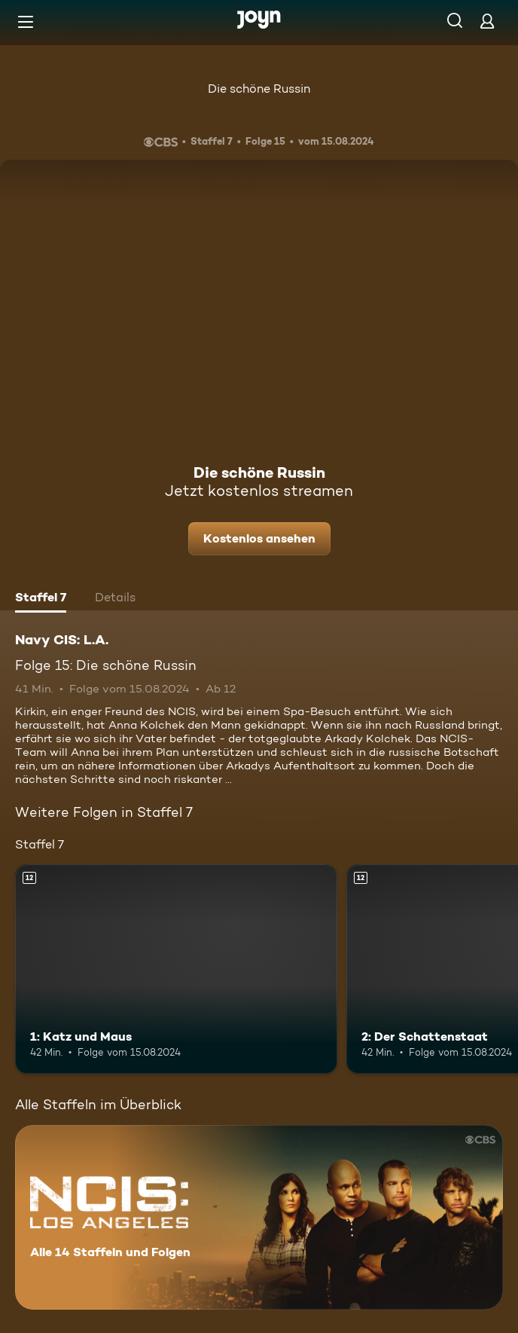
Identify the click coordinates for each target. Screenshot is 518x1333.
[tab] (40, 599)
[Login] (487, 21)
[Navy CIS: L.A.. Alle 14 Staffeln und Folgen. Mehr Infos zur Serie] (259, 1217)
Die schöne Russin (259, 88)
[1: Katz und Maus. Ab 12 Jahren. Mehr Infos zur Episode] (176, 969)
